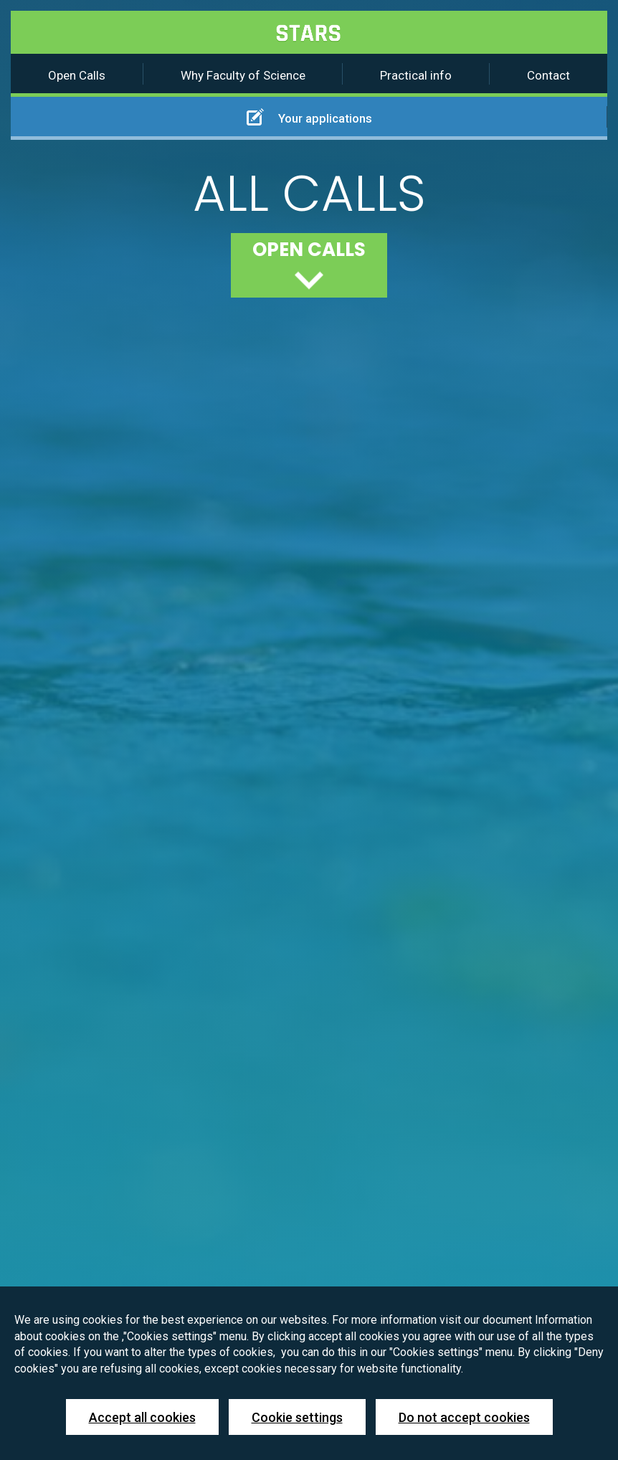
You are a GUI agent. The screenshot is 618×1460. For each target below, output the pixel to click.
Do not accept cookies (464, 1417)
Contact (548, 75)
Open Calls (76, 75)
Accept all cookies (142, 1417)
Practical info (416, 75)
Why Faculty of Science (243, 75)
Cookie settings (297, 1417)
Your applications (309, 116)
